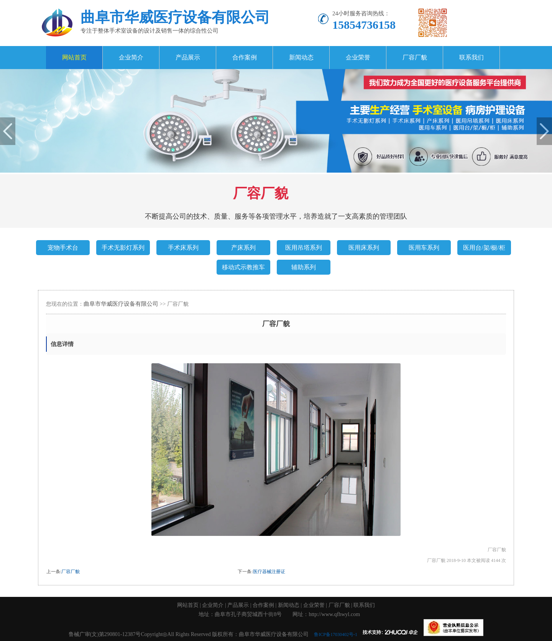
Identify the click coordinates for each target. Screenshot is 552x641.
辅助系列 (303, 267)
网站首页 (74, 57)
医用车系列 (424, 247)
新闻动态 (301, 57)
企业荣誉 (358, 57)
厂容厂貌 (414, 57)
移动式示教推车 (243, 267)
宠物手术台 (63, 247)
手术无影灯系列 (123, 247)
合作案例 (244, 57)
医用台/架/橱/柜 (484, 247)
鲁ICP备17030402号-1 (337, 634)
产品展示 (188, 57)
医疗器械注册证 (269, 571)
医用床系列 (363, 247)
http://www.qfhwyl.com (334, 614)
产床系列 (243, 247)
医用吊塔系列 (303, 247)
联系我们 (471, 57)
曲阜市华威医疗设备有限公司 (121, 304)
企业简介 (131, 57)
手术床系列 (183, 247)
